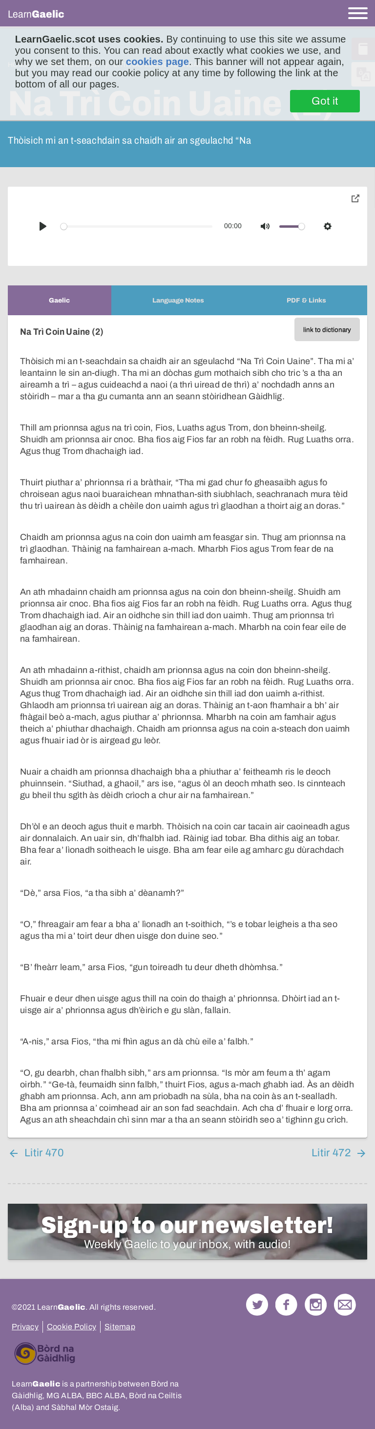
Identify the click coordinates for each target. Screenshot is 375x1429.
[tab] (59, 300)
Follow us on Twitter (257, 1305)
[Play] (43, 226)
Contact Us (345, 1305)
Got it (325, 101)
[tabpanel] (187, 726)
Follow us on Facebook (286, 1305)
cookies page (157, 61)
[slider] (137, 226)
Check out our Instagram (316, 1305)
